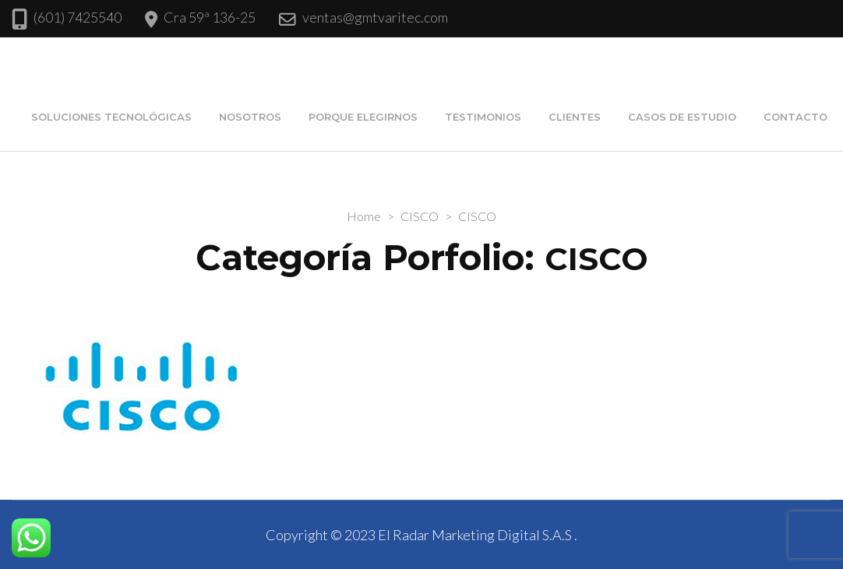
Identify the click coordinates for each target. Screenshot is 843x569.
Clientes (574, 117)
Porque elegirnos (363, 117)
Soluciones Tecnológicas (111, 117)
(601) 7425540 (78, 17)
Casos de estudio (682, 117)
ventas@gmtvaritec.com (375, 17)
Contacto (795, 117)
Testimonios (483, 117)
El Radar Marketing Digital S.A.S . (477, 534)
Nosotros (250, 117)
